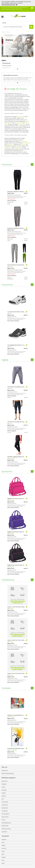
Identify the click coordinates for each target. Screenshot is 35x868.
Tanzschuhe (24, 141)
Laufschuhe (5, 805)
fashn (3, 863)
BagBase (12, 500)
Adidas (3, 845)
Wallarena (12, 717)
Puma (3, 851)
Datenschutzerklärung (8, 773)
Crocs (3, 860)
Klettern (4, 796)
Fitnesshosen (18, 122)
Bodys (27, 121)
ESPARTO (12, 458)
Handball (4, 790)
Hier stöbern (32, 165)
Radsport (4, 784)
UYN (11, 388)
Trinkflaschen (18, 147)
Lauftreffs (4, 831)
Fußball (4, 793)
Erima (11, 266)
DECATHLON (5, 826)
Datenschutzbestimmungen (8, 4)
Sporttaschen (8, 147)
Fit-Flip (3, 820)
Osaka (11, 608)
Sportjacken (5, 808)
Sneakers (23, 144)
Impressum (5, 770)
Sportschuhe (5, 817)
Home (3, 32)
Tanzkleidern (21, 124)
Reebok (4, 857)
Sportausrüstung (6, 829)
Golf (3, 799)
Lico (11, 313)
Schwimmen (5, 802)
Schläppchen (10, 144)
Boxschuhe (5, 781)
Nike (3, 854)
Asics (3, 842)
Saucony (4, 848)
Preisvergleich (5, 814)
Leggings (9, 122)
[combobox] (17, 23)
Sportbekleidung (6, 823)
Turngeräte (5, 811)
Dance (8, 32)
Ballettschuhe (26, 143)
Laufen (3, 787)
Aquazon (4, 839)
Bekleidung (20, 116)
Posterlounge (13, 750)
